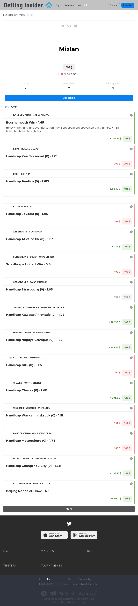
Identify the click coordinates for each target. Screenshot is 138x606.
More (69, 508)
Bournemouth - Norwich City (31, 115)
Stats (14, 107)
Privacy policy (84, 579)
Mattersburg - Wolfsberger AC (32, 433)
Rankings (69, 5)
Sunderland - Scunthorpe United (33, 257)
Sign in (114, 5)
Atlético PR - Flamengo (27, 232)
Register (127, 5)
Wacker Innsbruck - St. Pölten (31, 408)
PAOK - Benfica (21, 174)
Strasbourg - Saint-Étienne (30, 282)
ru (40, 579)
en (48, 579)
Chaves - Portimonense (27, 383)
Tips (58, 5)
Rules (70, 579)
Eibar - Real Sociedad (26, 149)
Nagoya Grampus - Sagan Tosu (31, 332)
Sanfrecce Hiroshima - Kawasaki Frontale (39, 307)
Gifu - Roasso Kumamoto (28, 357)
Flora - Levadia (22, 206)
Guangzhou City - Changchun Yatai (34, 458)
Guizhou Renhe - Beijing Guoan (31, 483)
